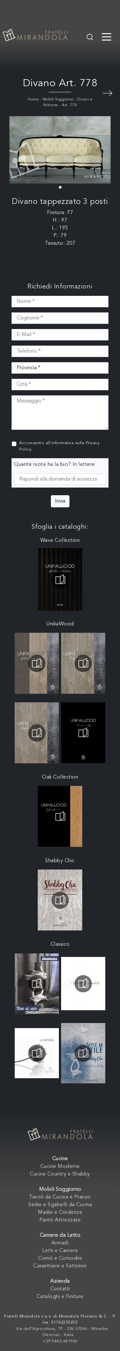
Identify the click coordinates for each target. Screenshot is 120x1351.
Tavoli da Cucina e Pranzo (60, 1197)
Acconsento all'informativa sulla (59, 446)
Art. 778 (69, 105)
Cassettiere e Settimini (60, 1266)
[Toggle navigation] (106, 36)
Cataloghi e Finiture (60, 1296)
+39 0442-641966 (60, 1341)
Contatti (60, 1289)
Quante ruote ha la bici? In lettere (54, 464)
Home (33, 99)
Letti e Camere (60, 1250)
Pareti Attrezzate (60, 1220)
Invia (60, 501)
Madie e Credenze (60, 1212)
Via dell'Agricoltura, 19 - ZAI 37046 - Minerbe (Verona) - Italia (62, 1332)
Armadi (60, 1243)
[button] (60, 187)
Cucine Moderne (60, 1166)
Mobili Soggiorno (58, 99)
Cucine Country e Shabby (60, 1174)
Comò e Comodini (60, 1258)
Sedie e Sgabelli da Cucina (60, 1204)
